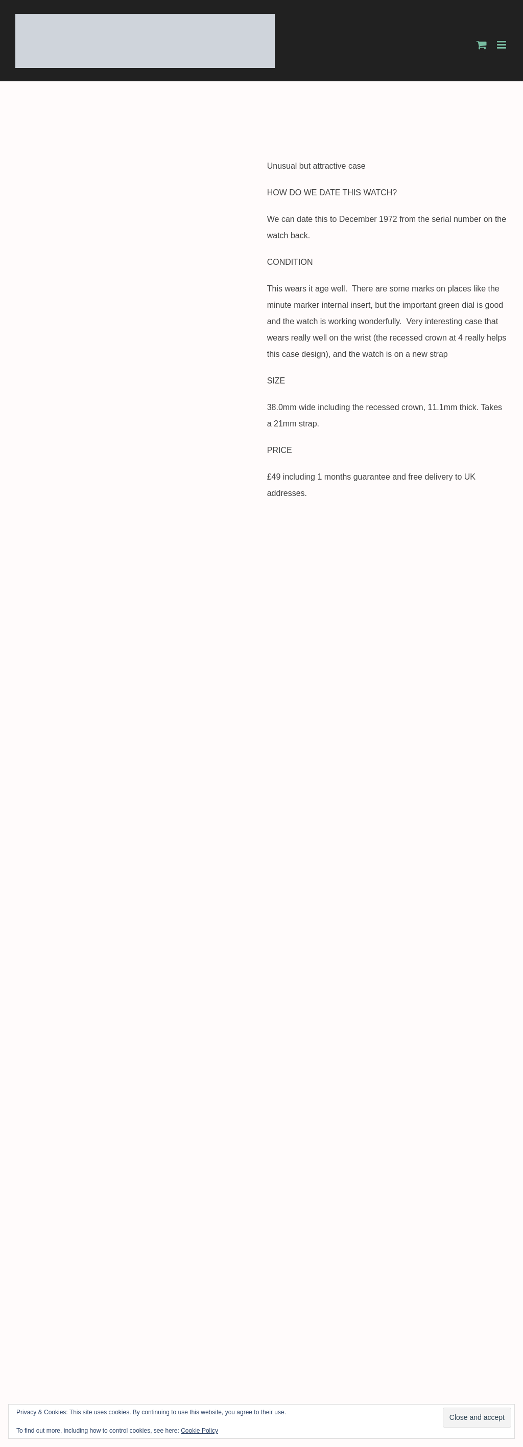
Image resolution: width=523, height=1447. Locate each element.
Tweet (26, 784)
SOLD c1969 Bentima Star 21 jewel (135, 1309)
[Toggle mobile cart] (482, 44)
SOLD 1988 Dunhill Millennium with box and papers (387, 1079)
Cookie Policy (199, 1430)
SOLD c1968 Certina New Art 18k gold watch (135, 1091)
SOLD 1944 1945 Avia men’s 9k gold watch (387, 1309)
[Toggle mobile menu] (502, 44)
